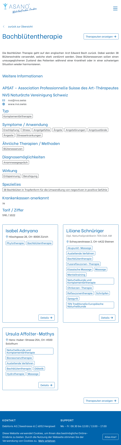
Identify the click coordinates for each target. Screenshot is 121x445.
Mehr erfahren (46, 440)
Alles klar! (110, 437)
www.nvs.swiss (17, 104)
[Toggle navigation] (115, 8)
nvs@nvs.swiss (17, 100)
